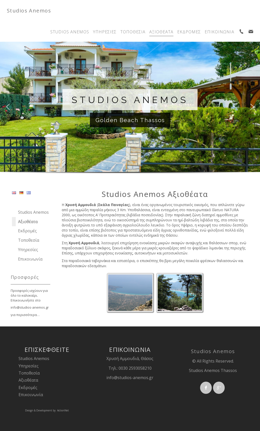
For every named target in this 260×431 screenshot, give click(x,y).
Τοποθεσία (29, 373)
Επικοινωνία (31, 394)
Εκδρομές (28, 387)
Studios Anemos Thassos (213, 370)
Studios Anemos (29, 10)
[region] (130, 113)
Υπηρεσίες (29, 366)
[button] (8, 107)
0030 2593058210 (135, 368)
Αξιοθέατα (28, 380)
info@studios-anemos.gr (30, 307)
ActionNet (63, 410)
